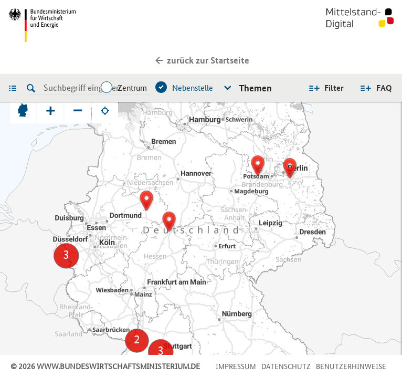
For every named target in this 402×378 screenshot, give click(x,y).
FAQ (384, 88)
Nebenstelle (192, 88)
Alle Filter (326, 88)
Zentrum (132, 88)
